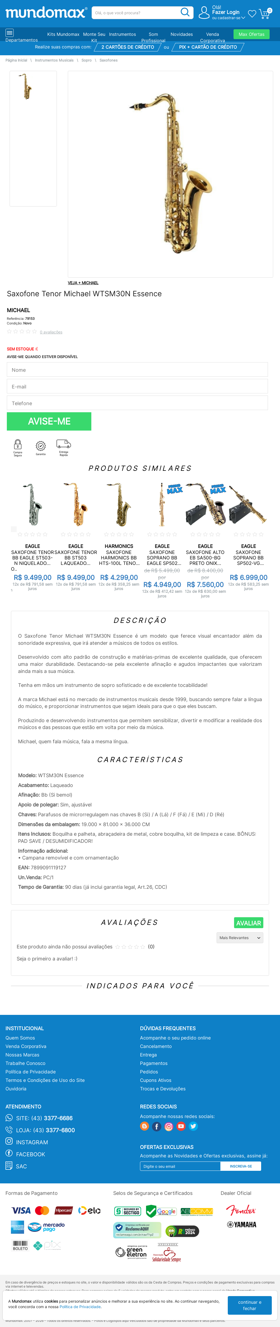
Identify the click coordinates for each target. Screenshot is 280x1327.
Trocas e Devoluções (163, 1088)
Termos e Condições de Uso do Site (45, 1080)
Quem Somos (20, 1038)
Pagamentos (154, 1063)
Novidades (182, 34)
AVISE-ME (49, 421)
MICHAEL (18, 310)
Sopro (86, 60)
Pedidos (149, 1072)
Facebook (30, 1154)
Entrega (148, 1055)
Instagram (32, 1142)
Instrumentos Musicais (54, 60)
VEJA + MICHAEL (83, 282)
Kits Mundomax (63, 34)
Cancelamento (156, 1046)
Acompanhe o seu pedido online (175, 1038)
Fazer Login (226, 12)
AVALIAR (248, 923)
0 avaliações (51, 332)
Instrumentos (122, 34)
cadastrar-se (229, 17)
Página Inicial (16, 60)
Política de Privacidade (30, 1072)
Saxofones (109, 60)
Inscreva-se (241, 1166)
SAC (21, 1166)
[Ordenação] (240, 937)
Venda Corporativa (25, 1046)
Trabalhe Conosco (25, 1063)
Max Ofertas (251, 34)
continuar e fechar (249, 1305)
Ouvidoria (16, 1088)
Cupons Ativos (155, 1080)
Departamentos (21, 40)
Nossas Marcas (22, 1055)
